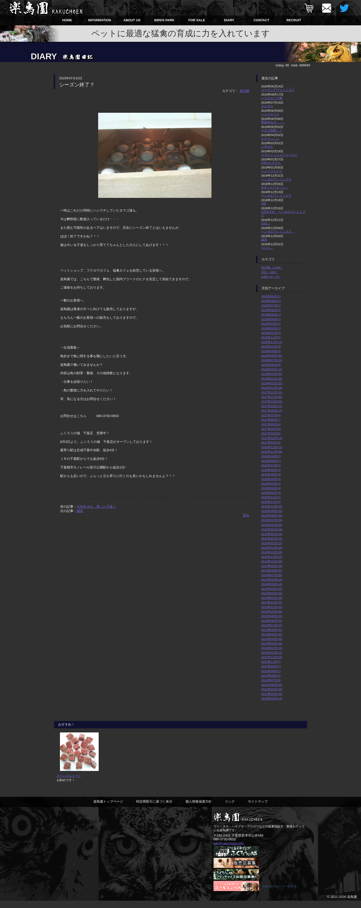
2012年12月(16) (271, 657)
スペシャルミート (69, 782)
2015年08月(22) (271, 515)
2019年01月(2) (271, 332)
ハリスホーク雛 (271, 98)
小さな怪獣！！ (271, 130)
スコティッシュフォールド (279, 154)
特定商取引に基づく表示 (154, 808)
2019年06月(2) (271, 310)
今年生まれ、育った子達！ (96, 506)
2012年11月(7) (271, 661)
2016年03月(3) (271, 483)
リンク (230, 808)
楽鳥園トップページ (108, 808)
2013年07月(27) (271, 625)
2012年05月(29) (271, 689)
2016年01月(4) (271, 492)
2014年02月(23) (271, 597)
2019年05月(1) (271, 314)
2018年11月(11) (271, 342)
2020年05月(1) (271, 296)
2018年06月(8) (271, 364)
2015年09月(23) (271, 511)
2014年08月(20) (271, 570)
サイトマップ (258, 808)
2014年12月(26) (271, 552)
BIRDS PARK (164, 20)
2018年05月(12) (271, 369)
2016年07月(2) (271, 465)
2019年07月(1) (271, 305)
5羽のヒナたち (271, 162)
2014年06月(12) (271, 579)
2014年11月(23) (271, 556)
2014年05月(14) (271, 584)
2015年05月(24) (271, 529)
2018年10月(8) (271, 346)
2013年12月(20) (271, 607)
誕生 (264, 239)
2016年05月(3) (271, 474)
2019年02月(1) (271, 328)
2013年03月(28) (271, 643)
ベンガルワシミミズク (276, 179)
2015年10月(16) (271, 506)
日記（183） (269, 272)
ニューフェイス (271, 171)
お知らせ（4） (271, 276)
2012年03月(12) (271, 698)
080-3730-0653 (225, 846)
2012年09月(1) (271, 671)
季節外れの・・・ (273, 122)
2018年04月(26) (271, 373)
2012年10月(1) (271, 666)
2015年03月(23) (271, 538)
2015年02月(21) (271, 543)
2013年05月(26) (271, 634)
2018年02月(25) (271, 383)
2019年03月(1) (271, 323)
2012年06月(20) (271, 684)
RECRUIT (294, 20)
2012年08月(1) (271, 675)
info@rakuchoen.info (229, 850)
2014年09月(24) (271, 566)
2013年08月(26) (271, 620)
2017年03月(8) (271, 433)
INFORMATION (99, 20)
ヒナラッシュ (270, 138)
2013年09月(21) (271, 616)
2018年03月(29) (271, 378)
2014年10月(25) (271, 561)
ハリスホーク (270, 114)
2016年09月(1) (271, 460)
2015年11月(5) (271, 501)
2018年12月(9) (271, 337)
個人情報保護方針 (198, 808)
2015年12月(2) (271, 497)
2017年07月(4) (271, 415)
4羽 (263, 203)
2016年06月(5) (271, 469)
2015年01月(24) (271, 547)
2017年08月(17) (271, 410)
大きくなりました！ (274, 187)
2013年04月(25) (271, 638)
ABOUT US (132, 20)
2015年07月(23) (271, 520)
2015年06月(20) (271, 524)
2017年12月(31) (271, 392)
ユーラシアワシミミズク (277, 89)
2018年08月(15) (271, 355)
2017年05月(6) (271, 424)
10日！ (265, 223)
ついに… (267, 247)
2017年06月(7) (271, 419)
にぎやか (267, 146)
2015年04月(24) (271, 534)
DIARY (229, 20)
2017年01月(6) (271, 442)
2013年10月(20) (271, 611)
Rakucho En (270, 893)
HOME (67, 20)
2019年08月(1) (271, 300)
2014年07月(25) (271, 575)
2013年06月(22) (271, 629)
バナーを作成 (288, 893)
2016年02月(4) (271, 488)
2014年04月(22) (271, 588)
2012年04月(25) (271, 693)
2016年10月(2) (271, 456)
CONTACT (261, 20)
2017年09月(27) (271, 406)
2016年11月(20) (271, 451)
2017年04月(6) (271, 428)
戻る (246, 515)
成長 (80, 511)
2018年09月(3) (271, 351)
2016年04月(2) (271, 479)
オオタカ (267, 106)
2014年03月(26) (271, 593)
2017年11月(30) (271, 397)
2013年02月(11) (271, 648)
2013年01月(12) (271, 652)
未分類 (244, 91)
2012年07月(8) (271, 680)
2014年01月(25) (271, 602)
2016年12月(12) (271, 447)
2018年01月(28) (271, 387)
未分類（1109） (272, 267)
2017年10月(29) (271, 401)
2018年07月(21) (271, 360)
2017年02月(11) (271, 438)
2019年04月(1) (271, 319)
